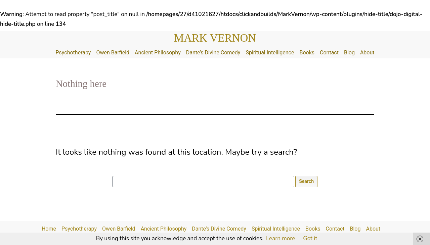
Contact (329, 52)
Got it (310, 238)
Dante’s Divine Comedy (213, 52)
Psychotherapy (73, 52)
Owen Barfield (112, 52)
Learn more (280, 238)
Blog (349, 52)
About (367, 52)
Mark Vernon (215, 38)
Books (306, 52)
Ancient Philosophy (158, 52)
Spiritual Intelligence (270, 52)
